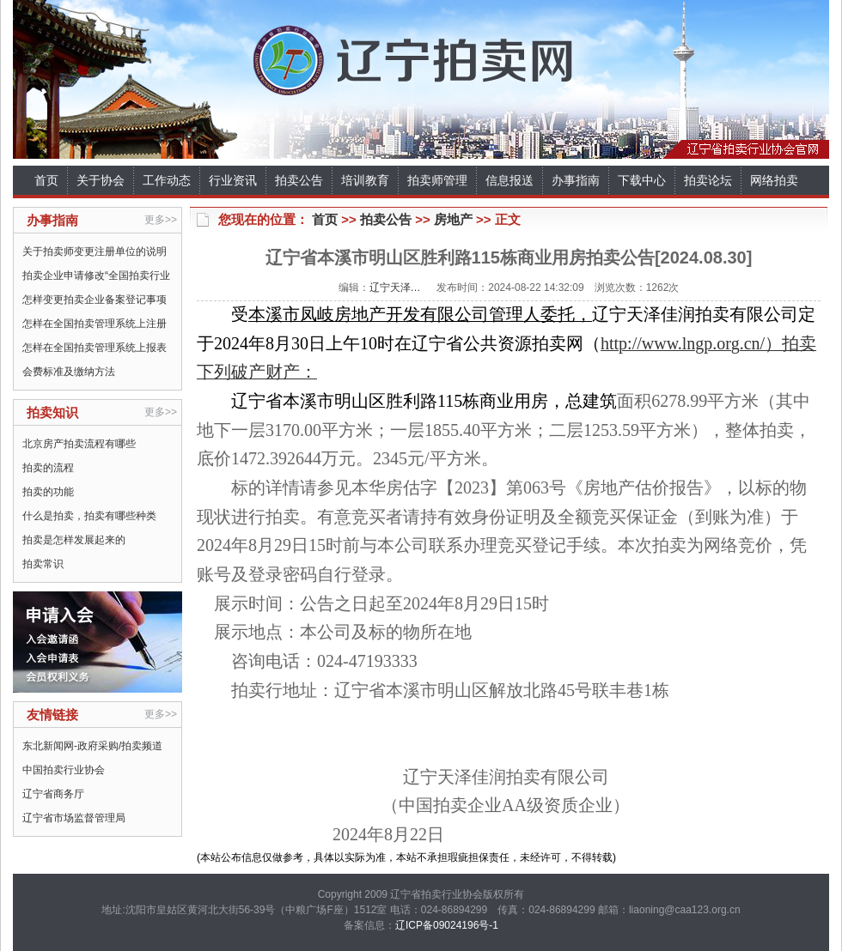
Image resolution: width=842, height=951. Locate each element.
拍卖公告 (299, 180)
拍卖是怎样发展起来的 (73, 540)
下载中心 (642, 180)
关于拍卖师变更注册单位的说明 (94, 251)
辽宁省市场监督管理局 (73, 818)
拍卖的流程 (48, 468)
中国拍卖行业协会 (63, 770)
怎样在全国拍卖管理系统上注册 (94, 324)
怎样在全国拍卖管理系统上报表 (94, 348)
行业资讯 (233, 180)
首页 (46, 180)
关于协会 (100, 180)
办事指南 (576, 180)
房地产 (453, 219)
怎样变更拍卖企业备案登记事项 (94, 300)
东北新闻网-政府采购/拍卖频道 (92, 746)
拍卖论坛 (708, 180)
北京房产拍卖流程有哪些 (79, 444)
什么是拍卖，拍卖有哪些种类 (89, 516)
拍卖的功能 (48, 492)
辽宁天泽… (395, 288)
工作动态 (167, 180)
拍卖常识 (43, 564)
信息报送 (509, 180)
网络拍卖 (774, 180)
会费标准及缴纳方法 (68, 372)
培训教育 (365, 180)
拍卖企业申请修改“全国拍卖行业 (96, 276)
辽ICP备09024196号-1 (446, 925)
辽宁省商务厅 (53, 794)
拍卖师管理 (437, 180)
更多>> (160, 220)
